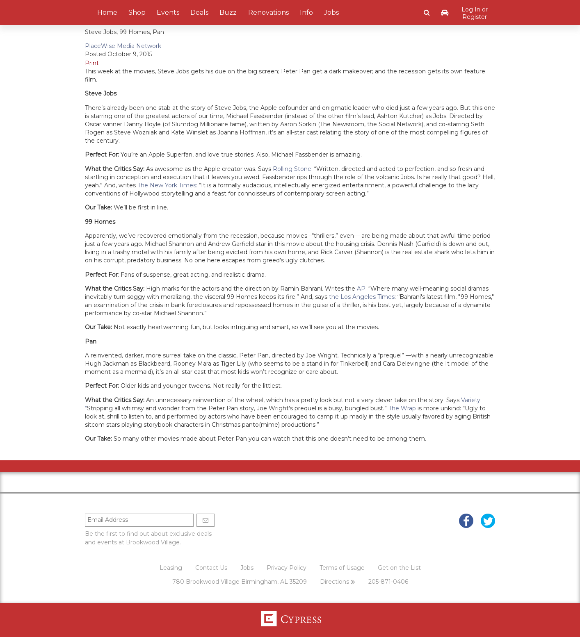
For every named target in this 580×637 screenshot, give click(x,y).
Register (474, 16)
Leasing (171, 567)
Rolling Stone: (293, 169)
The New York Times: (167, 185)
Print (92, 63)
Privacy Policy (286, 567)
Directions (337, 581)
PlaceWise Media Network (123, 46)
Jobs (246, 567)
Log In (470, 9)
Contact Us (211, 567)
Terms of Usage (342, 567)
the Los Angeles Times (362, 296)
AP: (362, 288)
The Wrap (402, 408)
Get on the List (399, 567)
